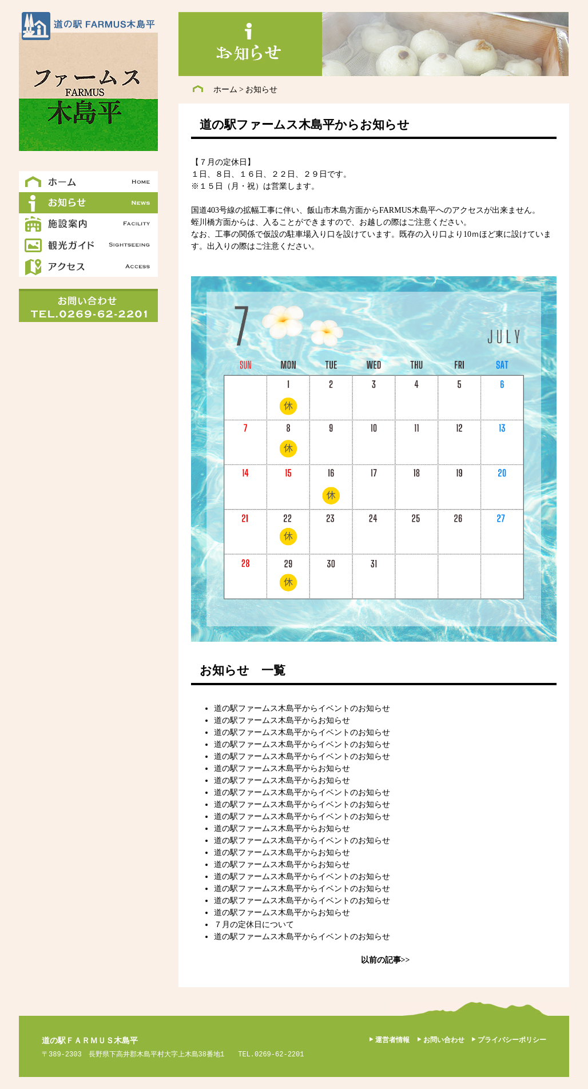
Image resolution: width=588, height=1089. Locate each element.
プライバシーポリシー (512, 1040)
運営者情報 (392, 1040)
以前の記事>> (385, 960)
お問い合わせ (443, 1040)
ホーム (225, 89)
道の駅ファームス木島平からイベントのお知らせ (302, 708)
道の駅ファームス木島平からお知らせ (282, 720)
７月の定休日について (254, 924)
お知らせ (261, 89)
